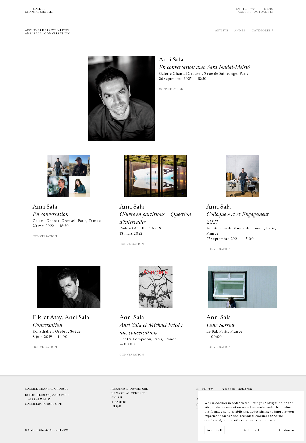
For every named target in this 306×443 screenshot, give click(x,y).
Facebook (228, 389)
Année (240, 30)
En (238, 9)
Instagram (245, 389)
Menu (268, 9)
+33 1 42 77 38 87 (39, 399)
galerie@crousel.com (44, 404)
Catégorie (261, 30)
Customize (287, 430)
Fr (245, 9)
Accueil (244, 12)
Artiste (221, 30)
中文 (252, 9)
